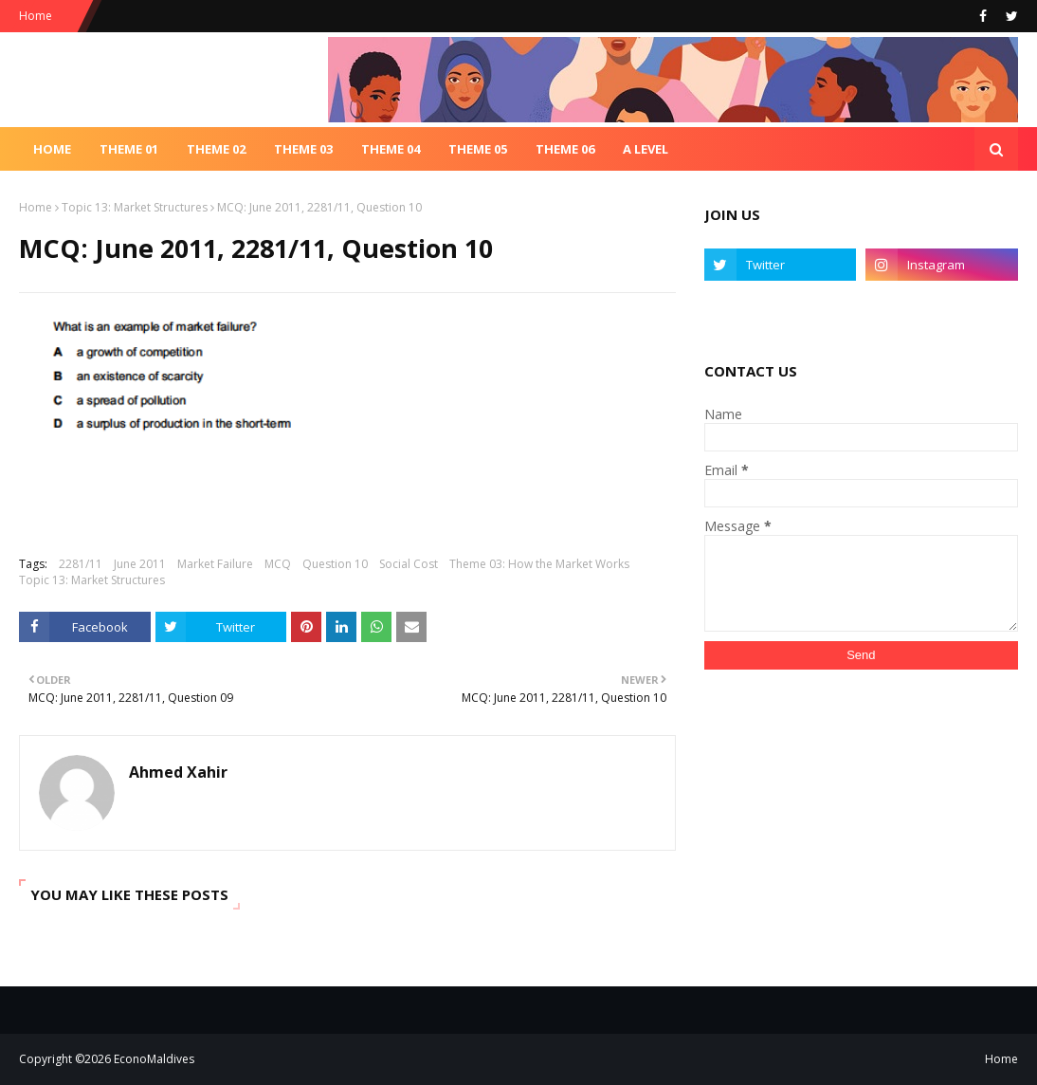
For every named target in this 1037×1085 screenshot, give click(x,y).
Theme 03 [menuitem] (303, 148)
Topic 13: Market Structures (135, 207)
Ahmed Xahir (178, 772)
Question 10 (335, 564)
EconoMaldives (154, 1059)
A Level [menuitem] (645, 148)
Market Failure (215, 564)
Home (35, 16)
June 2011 (140, 564)
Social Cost (408, 564)
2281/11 (80, 564)
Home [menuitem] (52, 148)
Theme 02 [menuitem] (216, 148)
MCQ (277, 564)
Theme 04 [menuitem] (390, 148)
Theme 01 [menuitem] (129, 148)
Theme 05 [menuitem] (477, 148)
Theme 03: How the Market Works (539, 564)
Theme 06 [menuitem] (565, 148)
